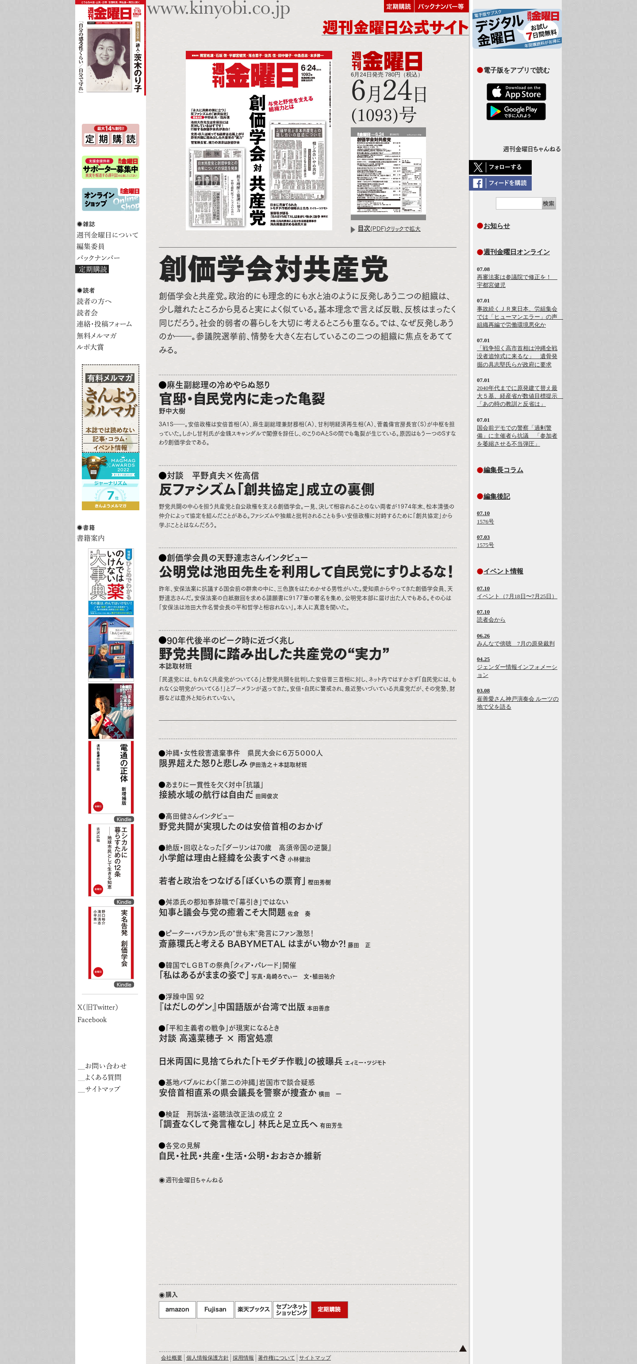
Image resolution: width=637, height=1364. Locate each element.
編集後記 (497, 496)
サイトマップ (315, 1358)
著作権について (276, 1358)
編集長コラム (503, 470)
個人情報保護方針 (207, 1358)
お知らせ (497, 225)
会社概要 (171, 1358)
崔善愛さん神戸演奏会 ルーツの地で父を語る (518, 698)
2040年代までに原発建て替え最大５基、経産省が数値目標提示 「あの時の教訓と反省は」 (520, 396)
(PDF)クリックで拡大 (389, 229)
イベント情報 (503, 571)
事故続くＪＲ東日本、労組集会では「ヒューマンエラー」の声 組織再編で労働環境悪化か (520, 317)
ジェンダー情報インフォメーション (517, 667)
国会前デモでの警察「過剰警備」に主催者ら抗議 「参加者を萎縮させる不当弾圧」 (517, 435)
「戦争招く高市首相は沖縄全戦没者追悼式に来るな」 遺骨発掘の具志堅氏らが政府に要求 (517, 356)
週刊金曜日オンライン (517, 252)
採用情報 (243, 1358)
